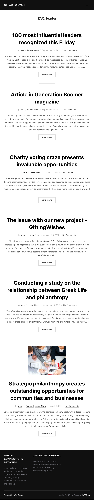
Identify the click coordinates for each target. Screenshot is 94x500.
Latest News (33, 50)
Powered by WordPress (13, 495)
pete (22, 50)
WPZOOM (86, 495)
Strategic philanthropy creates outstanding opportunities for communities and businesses (47, 391)
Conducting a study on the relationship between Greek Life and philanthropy (47, 290)
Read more (49, 74)
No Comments (70, 50)
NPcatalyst (15, 5)
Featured (30, 406)
